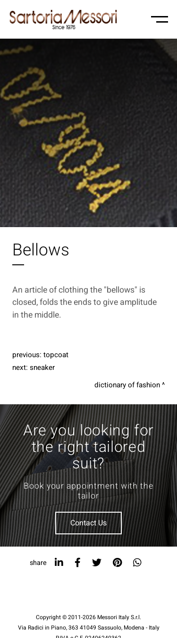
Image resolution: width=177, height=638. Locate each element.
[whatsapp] (137, 563)
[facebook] (78, 563)
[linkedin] (59, 563)
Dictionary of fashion (127, 385)
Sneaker (42, 367)
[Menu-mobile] (159, 19)
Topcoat (55, 355)
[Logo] (63, 19)
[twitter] (96, 563)
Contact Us (88, 523)
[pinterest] (117, 563)
